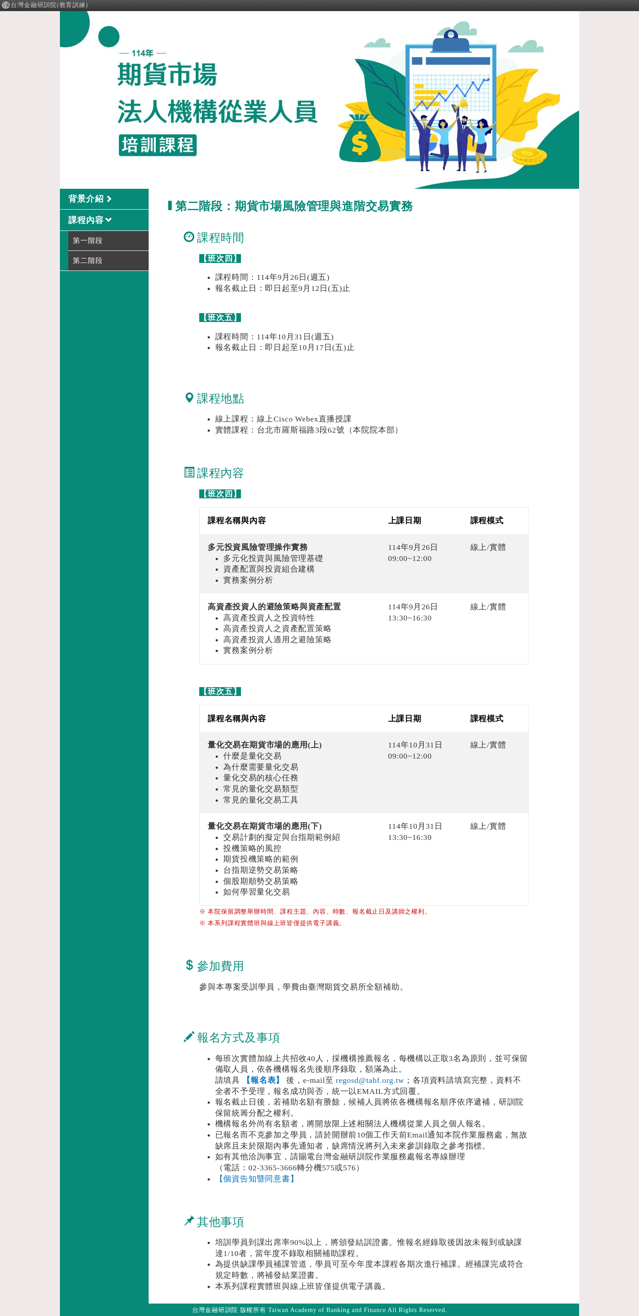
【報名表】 (263, 1080)
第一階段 (88, 240)
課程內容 (90, 220)
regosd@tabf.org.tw (370, 1080)
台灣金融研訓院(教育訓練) (45, 4)
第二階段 (88, 260)
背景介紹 (90, 198)
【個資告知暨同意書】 (257, 1178)
